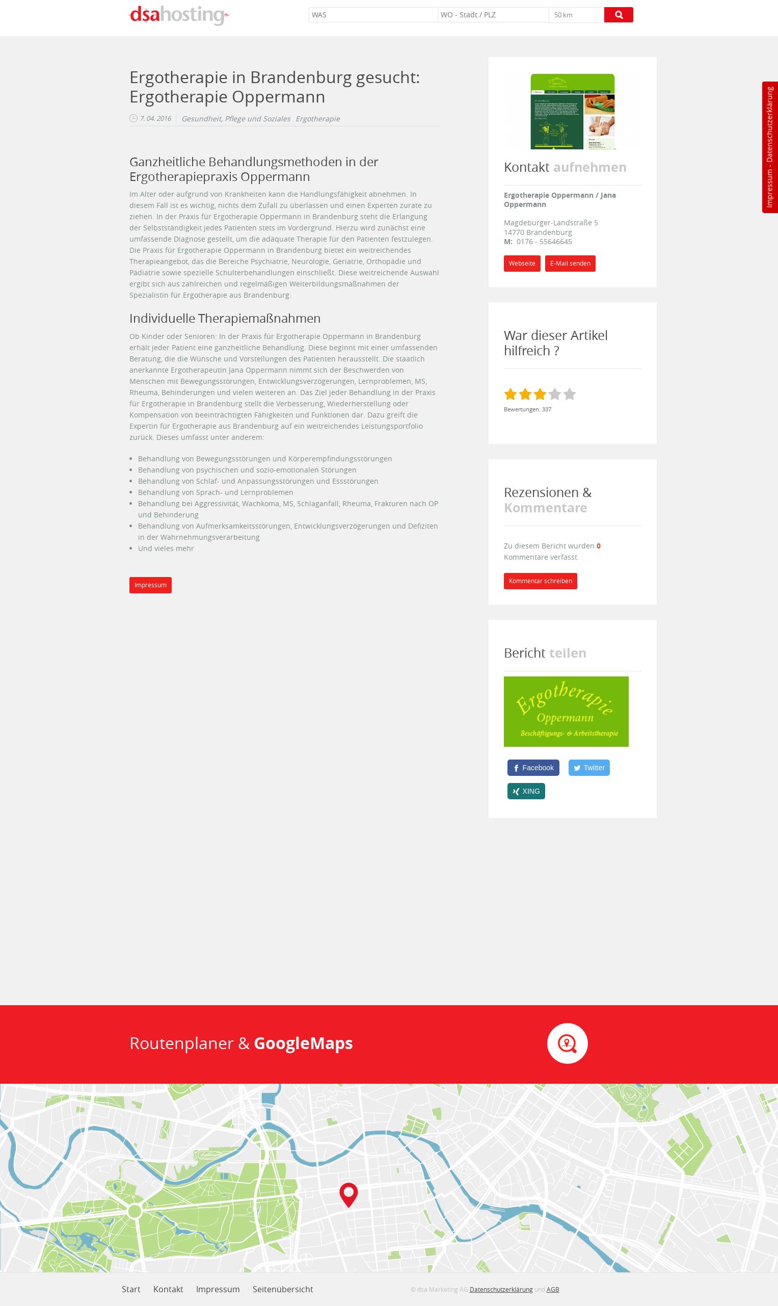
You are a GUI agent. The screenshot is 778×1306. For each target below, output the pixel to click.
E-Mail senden (570, 263)
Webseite (522, 263)
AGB (553, 1289)
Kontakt (168, 1289)
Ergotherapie (318, 118)
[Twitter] (589, 768)
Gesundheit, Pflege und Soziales (235, 118)
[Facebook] (533, 768)
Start (131, 1289)
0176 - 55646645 (544, 241)
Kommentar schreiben (540, 581)
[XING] (526, 791)
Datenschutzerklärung (769, 125)
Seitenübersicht (283, 1289)
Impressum (769, 188)
